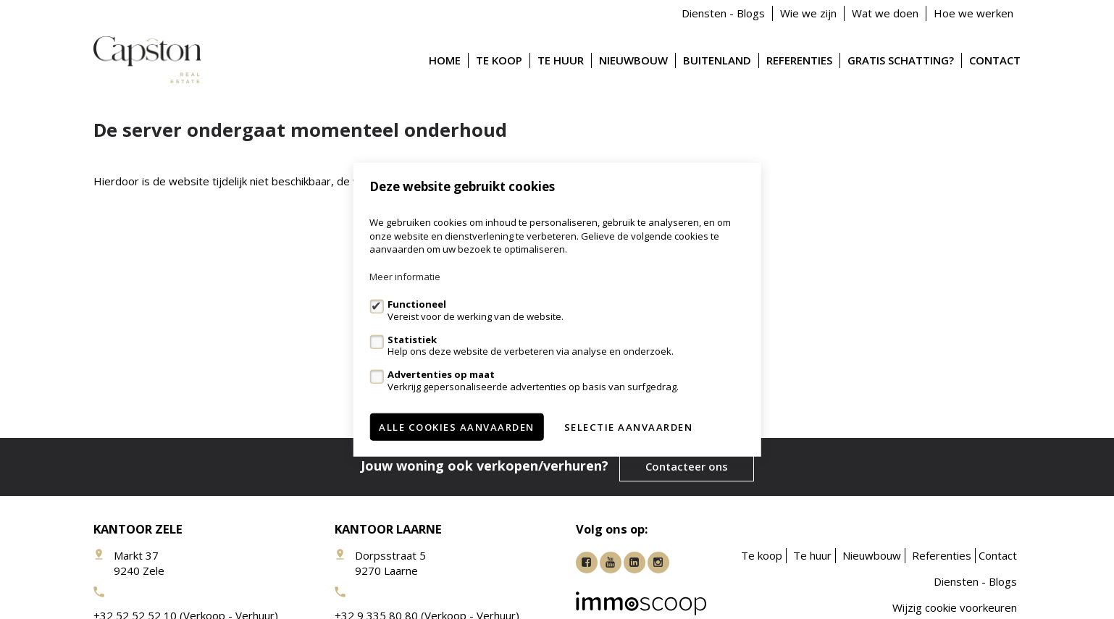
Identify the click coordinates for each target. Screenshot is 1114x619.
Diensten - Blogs (723, 13)
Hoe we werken (973, 13)
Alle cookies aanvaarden (457, 426)
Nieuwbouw (633, 60)
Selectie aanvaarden (628, 426)
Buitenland (717, 60)
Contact (995, 60)
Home (445, 60)
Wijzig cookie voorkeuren (954, 607)
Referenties (799, 60)
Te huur (560, 60)
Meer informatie (404, 276)
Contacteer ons (686, 466)
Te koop (499, 60)
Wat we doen (885, 13)
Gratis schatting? (900, 60)
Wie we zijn (808, 13)
